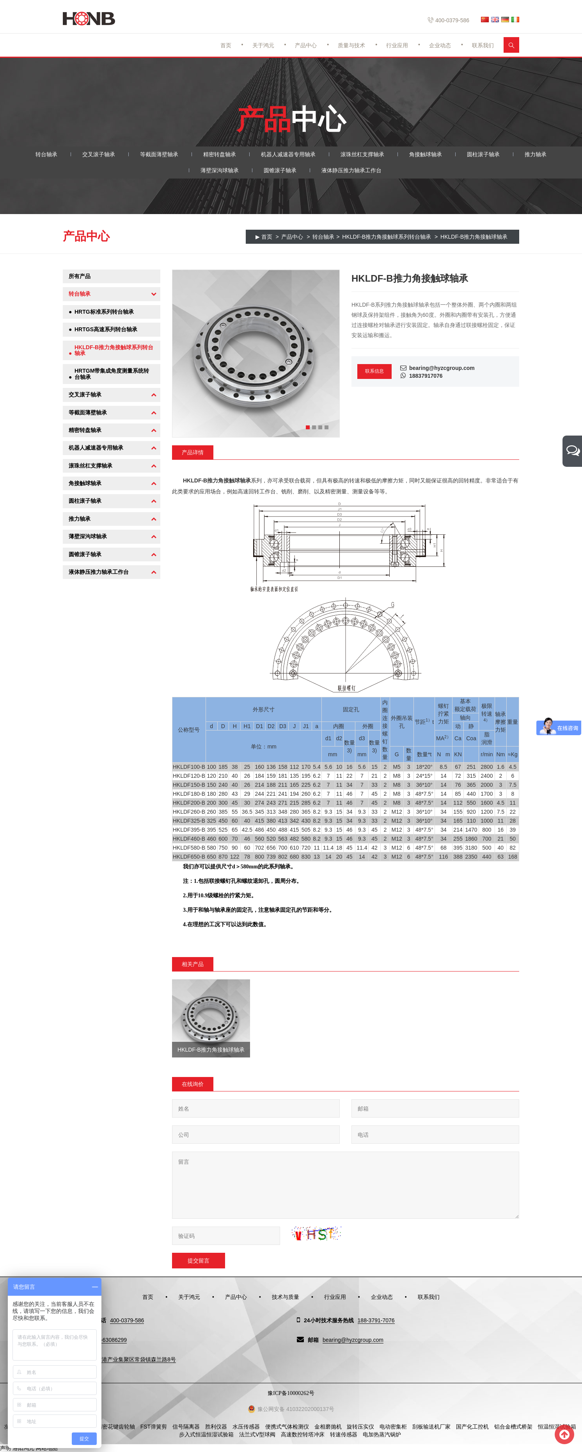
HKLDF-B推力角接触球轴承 (473, 237)
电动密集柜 (393, 1426)
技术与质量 (285, 1297)
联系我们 (483, 45)
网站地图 (47, 1448)
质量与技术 (351, 45)
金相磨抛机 (328, 1426)
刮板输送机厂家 (431, 1426)
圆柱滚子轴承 (483, 154)
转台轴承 (46, 154)
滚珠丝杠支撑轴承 (362, 154)
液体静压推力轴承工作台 (351, 170)
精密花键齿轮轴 (116, 1426)
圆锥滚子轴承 (280, 170)
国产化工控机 (472, 1426)
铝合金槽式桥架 (513, 1426)
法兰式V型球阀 (257, 1434)
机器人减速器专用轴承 (288, 154)
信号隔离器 (186, 1426)
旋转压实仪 (360, 1426)
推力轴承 (536, 154)
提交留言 (198, 1260)
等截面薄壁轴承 (159, 154)
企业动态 (440, 45)
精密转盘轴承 (219, 154)
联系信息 (374, 371)
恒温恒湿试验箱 (557, 1426)
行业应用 (397, 45)
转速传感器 (343, 1434)
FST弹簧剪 (153, 1426)
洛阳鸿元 (23, 1448)
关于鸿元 (263, 45)
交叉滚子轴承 (98, 154)
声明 (5, 1448)
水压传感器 (246, 1426)
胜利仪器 (216, 1426)
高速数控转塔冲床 (303, 1434)
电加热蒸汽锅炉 (382, 1434)
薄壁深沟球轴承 (220, 170)
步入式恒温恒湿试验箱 (206, 1434)
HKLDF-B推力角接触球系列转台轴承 (386, 237)
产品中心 (306, 45)
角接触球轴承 (425, 154)
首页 (225, 45)
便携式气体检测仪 (287, 1426)
